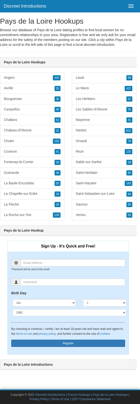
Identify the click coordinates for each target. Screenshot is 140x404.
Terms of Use (60, 399)
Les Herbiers (104, 99)
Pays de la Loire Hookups (110, 394)
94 (129, 194)
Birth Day (18, 293)
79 (129, 141)
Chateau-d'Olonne (32, 130)
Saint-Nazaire (104, 183)
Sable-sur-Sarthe (104, 162)
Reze (104, 151)
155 (56, 141)
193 (128, 183)
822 (128, 130)
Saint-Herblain (104, 173)
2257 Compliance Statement (91, 399)
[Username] (73, 282)
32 (57, 130)
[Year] (69, 312)
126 (56, 215)
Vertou (104, 215)
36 (57, 99)
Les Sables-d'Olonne (104, 109)
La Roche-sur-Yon (32, 215)
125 (128, 151)
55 (57, 183)
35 (57, 88)
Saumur (104, 204)
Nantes (104, 130)
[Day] (104, 302)
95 (129, 204)
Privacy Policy (39, 399)
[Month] (44, 302)
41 (57, 151)
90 (129, 173)
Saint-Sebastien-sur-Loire (104, 194)
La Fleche (32, 204)
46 (57, 109)
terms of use (24, 333)
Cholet (32, 141)
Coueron (32, 151)
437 (128, 88)
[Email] (73, 262)
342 (56, 77)
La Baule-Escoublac (32, 183)
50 (129, 215)
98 (129, 77)
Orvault (104, 141)
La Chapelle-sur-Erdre (32, 194)
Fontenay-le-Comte (32, 162)
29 (57, 194)
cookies (105, 333)
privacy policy (47, 333)
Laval (104, 77)
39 (57, 162)
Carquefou (32, 109)
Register (68, 343)
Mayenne (104, 120)
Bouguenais (32, 99)
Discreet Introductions (25, 6)
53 (57, 120)
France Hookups (79, 394)
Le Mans (104, 88)
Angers (32, 77)
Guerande (32, 173)
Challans (32, 120)
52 (129, 99)
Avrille (32, 88)
